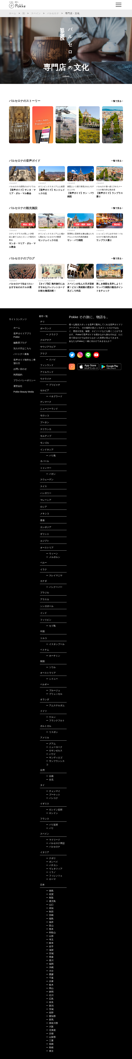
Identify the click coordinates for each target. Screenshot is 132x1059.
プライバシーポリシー (24, 380)
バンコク (52, 798)
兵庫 (49, 981)
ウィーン (52, 553)
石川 (49, 995)
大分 (49, 971)
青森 (49, 957)
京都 (49, 1033)
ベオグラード (54, 396)
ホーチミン (53, 655)
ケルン (51, 717)
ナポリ (51, 858)
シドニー (52, 679)
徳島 (49, 890)
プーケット (53, 794)
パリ (49, 828)
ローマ (51, 879)
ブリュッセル (54, 694)
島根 (49, 1047)
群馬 (49, 1019)
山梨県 (51, 1037)
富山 (49, 925)
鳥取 (49, 897)
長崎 (49, 1044)
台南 (49, 776)
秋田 (49, 911)
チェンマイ (53, 791)
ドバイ (51, 359)
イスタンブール (55, 644)
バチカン (52, 865)
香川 (49, 960)
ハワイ (51, 754)
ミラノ (51, 872)
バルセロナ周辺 (55, 843)
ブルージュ (53, 690)
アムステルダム (55, 705)
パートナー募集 (21, 354)
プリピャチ (53, 385)
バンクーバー (54, 587)
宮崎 (49, 915)
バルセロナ (53, 13)
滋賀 (49, 950)
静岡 (49, 991)
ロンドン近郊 (54, 809)
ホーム (12, 13)
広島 (49, 998)
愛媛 (49, 974)
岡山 (49, 988)
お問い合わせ (20, 369)
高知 (49, 908)
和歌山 (51, 932)
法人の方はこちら (22, 348)
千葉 (49, 978)
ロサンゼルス (54, 750)
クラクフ (52, 334)
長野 (49, 1012)
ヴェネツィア (54, 868)
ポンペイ (52, 861)
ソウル (51, 667)
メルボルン (53, 557)
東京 (49, 1051)
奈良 (49, 1002)
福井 (49, 922)
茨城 (49, 1009)
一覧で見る (116, 101)
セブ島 (51, 626)
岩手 (49, 946)
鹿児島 (51, 901)
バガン (51, 474)
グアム (51, 743)
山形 (49, 936)
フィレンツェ (54, 875)
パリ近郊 (52, 824)
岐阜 (49, 943)
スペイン (36, 13)
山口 (49, 904)
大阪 (49, 1026)
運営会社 (17, 386)
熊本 (49, 929)
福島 (49, 918)
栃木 (49, 984)
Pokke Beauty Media (23, 391)
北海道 (51, 1030)
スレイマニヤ (54, 575)
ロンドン (52, 813)
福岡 (49, 964)
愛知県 (51, 1016)
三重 (49, 1040)
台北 (49, 779)
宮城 (49, 953)
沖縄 (49, 967)
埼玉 (49, 939)
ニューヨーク (54, 747)
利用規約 (17, 374)
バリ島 (51, 455)
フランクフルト (55, 720)
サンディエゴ (54, 757)
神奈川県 (52, 1023)
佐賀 (49, 894)
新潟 (49, 1005)
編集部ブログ (20, 342)
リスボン (52, 732)
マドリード (53, 839)
